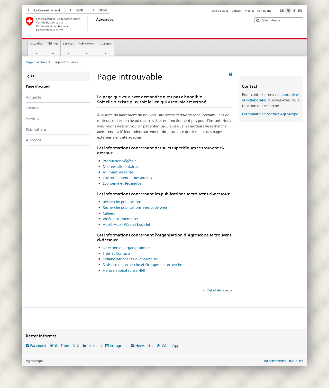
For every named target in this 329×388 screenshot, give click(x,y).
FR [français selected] (288, 10)
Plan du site (264, 10)
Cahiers (109, 213)
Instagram (118, 345)
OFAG (100, 10)
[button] (258, 21)
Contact (236, 10)
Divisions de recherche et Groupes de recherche (142, 264)
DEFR (76, 10)
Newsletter (144, 345)
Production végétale (120, 161)
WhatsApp (170, 345)
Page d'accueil (219, 10)
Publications (87, 43)
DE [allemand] (282, 10)
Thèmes (52, 43)
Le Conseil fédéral (44, 10)
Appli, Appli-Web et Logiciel (126, 224)
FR (35, 75)
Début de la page (219, 290)
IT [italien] (294, 10)
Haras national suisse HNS (124, 270)
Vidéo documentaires (120, 219)
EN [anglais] (300, 10)
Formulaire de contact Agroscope (270, 114)
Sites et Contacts (116, 253)
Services (68, 43)
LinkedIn (94, 345)
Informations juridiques (283, 361)
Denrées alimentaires (120, 166)
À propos (106, 43)
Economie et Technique (122, 183)
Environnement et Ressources (127, 177)
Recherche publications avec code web (135, 207)
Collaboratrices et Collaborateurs (130, 259)
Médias (249, 10)
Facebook (38, 345)
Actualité (36, 43)
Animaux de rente (118, 172)
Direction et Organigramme (126, 247)
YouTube (61, 345)
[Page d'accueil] (95, 24)
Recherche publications (122, 201)
